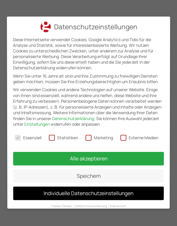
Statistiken (63, 137)
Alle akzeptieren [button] (88, 157)
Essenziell (29, 137)
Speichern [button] (88, 173)
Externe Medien (138, 137)
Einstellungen (37, 124)
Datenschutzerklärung (73, 118)
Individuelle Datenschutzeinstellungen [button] (88, 189)
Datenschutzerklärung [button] (91, 200)
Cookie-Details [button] (63, 200)
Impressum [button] (116, 200)
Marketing (99, 137)
